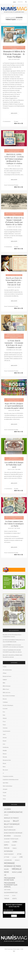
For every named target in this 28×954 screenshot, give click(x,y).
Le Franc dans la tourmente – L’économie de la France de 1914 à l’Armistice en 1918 (14, 343)
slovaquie (5, 789)
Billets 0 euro (6, 689)
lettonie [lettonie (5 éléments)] (6, 857)
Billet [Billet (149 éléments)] (16, 821)
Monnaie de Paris (14, 337)
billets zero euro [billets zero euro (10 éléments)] (10, 830)
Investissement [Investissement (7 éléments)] (9, 854)
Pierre (18, 410)
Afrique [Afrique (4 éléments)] (6, 815)
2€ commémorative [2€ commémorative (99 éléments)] (13, 812)
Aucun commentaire (9, 185)
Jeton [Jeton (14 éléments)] (19, 854)
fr (15, 2)
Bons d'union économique (13, 149)
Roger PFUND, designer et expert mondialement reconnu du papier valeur (14, 405)
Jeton (4, 734)
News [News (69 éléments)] (6, 872)
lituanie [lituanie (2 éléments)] (14, 857)
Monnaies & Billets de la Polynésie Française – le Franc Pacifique (14, 54)
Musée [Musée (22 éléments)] (6, 869)
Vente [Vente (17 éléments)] (14, 898)
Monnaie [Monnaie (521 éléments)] (9, 863)
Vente (4, 798)
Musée (4, 763)
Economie (5, 708)
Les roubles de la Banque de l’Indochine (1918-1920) (14, 464)
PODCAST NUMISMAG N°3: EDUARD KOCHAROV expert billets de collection (12, 651)
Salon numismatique (7, 786)
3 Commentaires (7, 121)
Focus (14, 214)
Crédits (21, 949)
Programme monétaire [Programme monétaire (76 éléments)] (9, 879)
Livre (4, 744)
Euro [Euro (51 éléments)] (15, 842)
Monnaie (15, 48)
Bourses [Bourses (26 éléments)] (7, 836)
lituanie (4, 740)
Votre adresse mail (8, 910)
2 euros (4, 666)
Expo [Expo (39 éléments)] (6, 845)
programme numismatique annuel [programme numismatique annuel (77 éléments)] (10, 885)
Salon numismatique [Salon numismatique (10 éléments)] (11, 892)
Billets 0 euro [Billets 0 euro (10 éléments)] (8, 827)
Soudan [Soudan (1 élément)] (13, 895)
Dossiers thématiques (14, 46)
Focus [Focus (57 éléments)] (6, 848)
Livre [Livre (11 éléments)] (21, 857)
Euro (4, 711)
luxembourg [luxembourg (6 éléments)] (8, 860)
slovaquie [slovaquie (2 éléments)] (6, 895)
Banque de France (11, 334)
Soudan (4, 792)
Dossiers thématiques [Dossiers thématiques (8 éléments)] (11, 838)
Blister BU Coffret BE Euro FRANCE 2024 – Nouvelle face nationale (13, 656)
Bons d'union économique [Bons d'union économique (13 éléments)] (13, 833)
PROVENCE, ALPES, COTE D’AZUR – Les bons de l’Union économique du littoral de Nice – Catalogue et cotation (14, 158)
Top (14, 951)
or (3, 773)
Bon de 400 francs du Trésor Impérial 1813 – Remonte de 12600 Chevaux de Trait (14, 281)
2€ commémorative (7, 669)
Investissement (6, 731)
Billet (5, 46)
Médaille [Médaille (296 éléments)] (17, 869)
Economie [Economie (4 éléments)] (6, 842)
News (4, 766)
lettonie (5, 737)
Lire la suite (14, 113)
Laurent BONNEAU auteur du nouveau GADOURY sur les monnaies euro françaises (13, 645)
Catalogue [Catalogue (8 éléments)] (17, 836)
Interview (5, 728)
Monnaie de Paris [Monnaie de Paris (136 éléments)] (12, 866)
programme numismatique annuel (10, 779)
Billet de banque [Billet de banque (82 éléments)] (12, 824)
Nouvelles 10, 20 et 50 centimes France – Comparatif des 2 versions (12, 635)
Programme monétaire (8, 776)
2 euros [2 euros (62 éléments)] (7, 809)
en (13, 2)
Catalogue (5, 702)
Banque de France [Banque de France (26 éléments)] (11, 818)
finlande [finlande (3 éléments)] (13, 845)
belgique (5, 679)
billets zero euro (6, 692)
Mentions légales (16, 949)
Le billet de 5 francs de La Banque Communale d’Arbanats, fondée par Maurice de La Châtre (14, 221)
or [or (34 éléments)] (5, 875)
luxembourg (5, 747)
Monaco (5, 753)
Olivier (18, 59)
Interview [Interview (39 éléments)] (8, 851)
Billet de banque (6, 686)
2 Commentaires (8, 488)
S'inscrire (14, 916)
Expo (4, 715)
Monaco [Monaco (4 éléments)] (17, 860)
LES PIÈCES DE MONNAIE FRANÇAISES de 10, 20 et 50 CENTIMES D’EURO (14, 640)
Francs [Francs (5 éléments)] (15, 848)
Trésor (4, 795)
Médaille (5, 750)
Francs (22, 46)
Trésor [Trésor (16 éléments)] (6, 898)
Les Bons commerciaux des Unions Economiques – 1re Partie (14, 523)
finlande (5, 718)
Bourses (5, 699)
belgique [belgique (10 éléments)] (7, 821)
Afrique (4, 673)
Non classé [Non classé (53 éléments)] (17, 872)
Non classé (5, 769)
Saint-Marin (5, 782)
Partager (16, 121)
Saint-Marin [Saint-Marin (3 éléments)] (7, 889)
